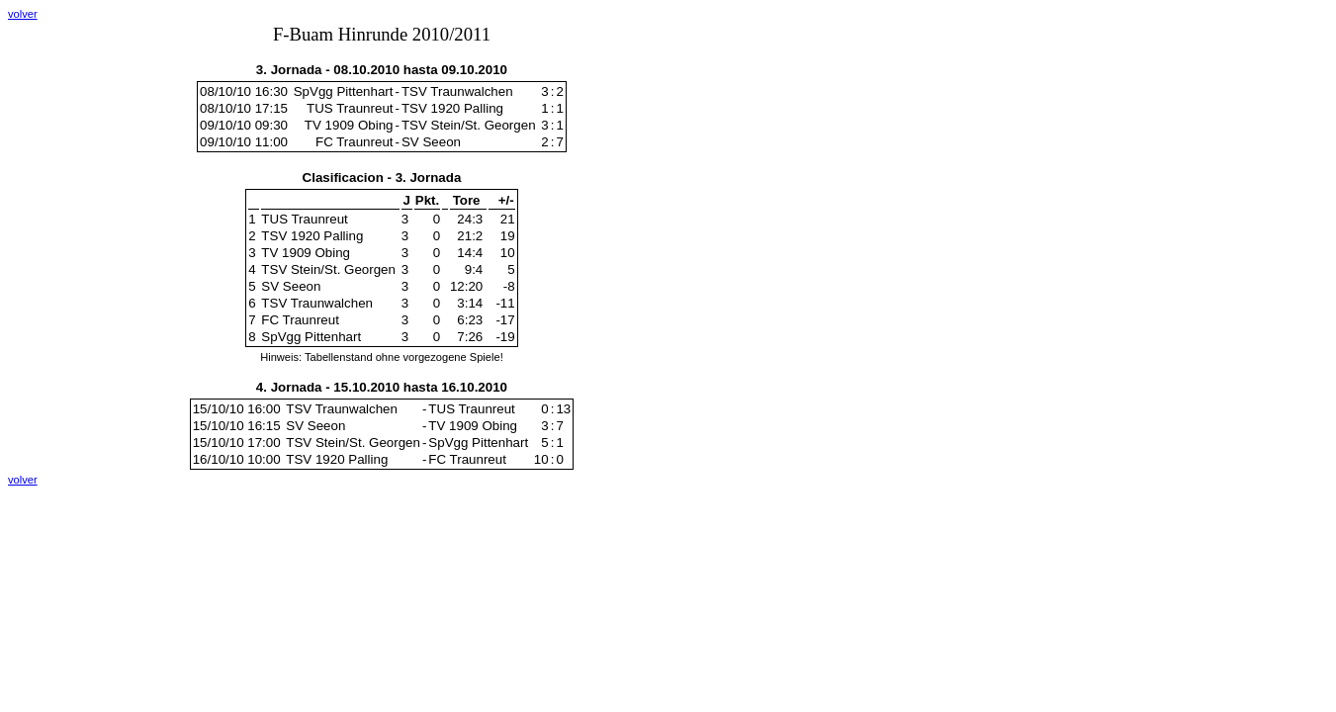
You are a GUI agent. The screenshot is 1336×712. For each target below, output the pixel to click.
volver (23, 14)
